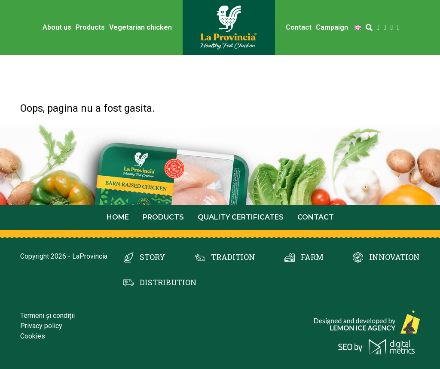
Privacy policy (41, 326)
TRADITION (233, 257)
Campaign (332, 27)
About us (57, 27)
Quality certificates (241, 217)
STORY (152, 257)
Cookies (32, 336)
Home (118, 217)
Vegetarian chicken (140, 27)
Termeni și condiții (47, 315)
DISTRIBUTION (168, 282)
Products (90, 27)
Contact (299, 27)
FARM (312, 257)
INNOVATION (394, 257)
